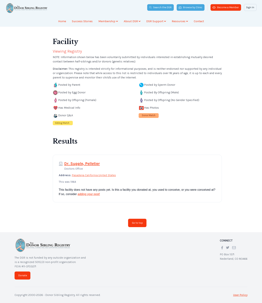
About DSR (132, 21)
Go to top (137, 222)
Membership (108, 21)
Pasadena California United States (94, 175)
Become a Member (226, 7)
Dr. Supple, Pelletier (82, 163)
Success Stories (82, 21)
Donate (22, 275)
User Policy (240, 295)
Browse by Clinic (190, 7)
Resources (180, 21)
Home (62, 21)
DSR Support (156, 21)
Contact (199, 21)
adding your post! (89, 194)
